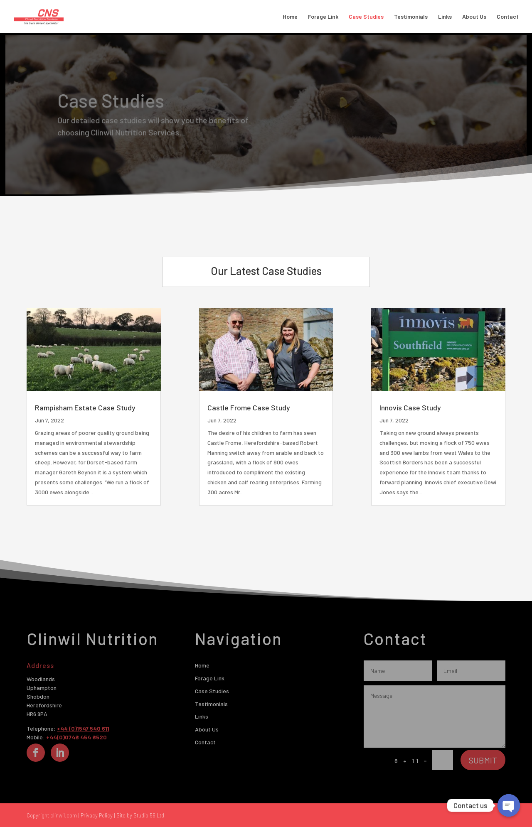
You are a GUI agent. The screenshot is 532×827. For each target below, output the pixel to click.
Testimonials (411, 17)
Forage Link (323, 17)
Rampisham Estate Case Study (87, 407)
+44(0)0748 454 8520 (76, 737)
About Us (474, 17)
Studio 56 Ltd (148, 815)
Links (445, 17)
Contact (508, 17)
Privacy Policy (97, 815)
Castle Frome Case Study (249, 407)
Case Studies (366, 17)
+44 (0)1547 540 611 (83, 728)
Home (290, 17)
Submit (483, 760)
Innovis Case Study (410, 407)
